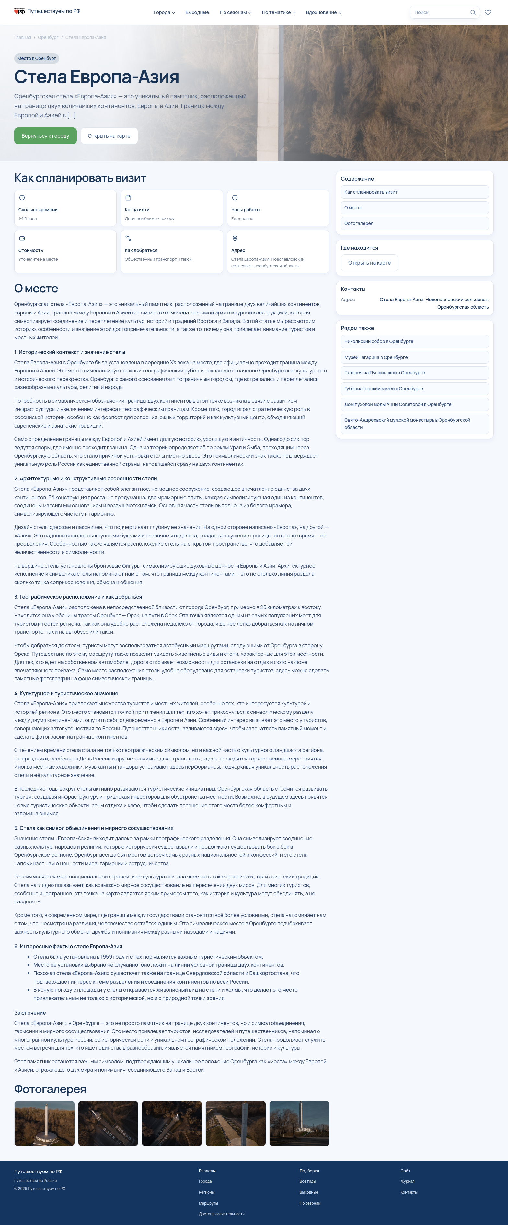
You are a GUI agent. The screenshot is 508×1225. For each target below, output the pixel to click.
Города (162, 12)
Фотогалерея (358, 223)
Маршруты (208, 1203)
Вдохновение (321, 12)
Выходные (197, 12)
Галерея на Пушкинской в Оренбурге (384, 373)
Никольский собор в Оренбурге (378, 341)
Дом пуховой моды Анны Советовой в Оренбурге (397, 404)
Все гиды (308, 1181)
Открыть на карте (109, 135)
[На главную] (47, 11)
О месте (353, 208)
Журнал (408, 1181)
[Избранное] (488, 12)
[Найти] (473, 12)
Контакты (409, 1192)
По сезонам (233, 12)
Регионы (206, 1192)
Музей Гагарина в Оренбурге (376, 357)
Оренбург (48, 37)
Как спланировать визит (371, 192)
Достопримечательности (222, 1213)
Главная (22, 37)
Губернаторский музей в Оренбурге (383, 388)
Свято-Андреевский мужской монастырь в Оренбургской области (407, 423)
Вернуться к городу (45, 135)
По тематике (276, 12)
